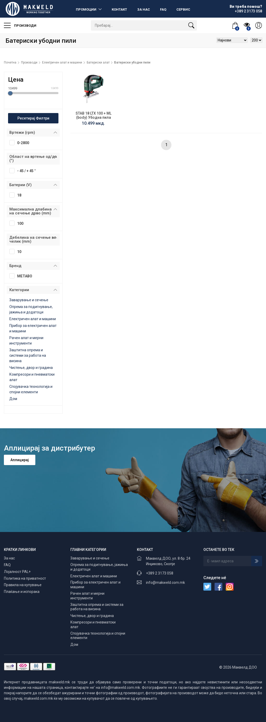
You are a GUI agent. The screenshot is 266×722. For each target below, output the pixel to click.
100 (18, 223)
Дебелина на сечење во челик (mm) (32, 239)
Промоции (86, 9)
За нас (143, 9)
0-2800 (20, 142)
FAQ (163, 9)
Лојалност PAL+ (17, 572)
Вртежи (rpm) (22, 132)
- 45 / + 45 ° (24, 170)
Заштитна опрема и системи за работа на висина (27, 355)
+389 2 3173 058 (159, 573)
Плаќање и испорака (21, 592)
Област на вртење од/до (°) (33, 158)
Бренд (15, 265)
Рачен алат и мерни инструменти (87, 595)
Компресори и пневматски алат (93, 624)
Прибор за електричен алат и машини (95, 584)
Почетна (10, 62)
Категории (19, 290)
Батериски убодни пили (132, 62)
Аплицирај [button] (19, 460)
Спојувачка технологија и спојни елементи (97, 635)
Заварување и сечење (28, 300)
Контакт (119, 9)
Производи (20, 25)
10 (17, 251)
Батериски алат (98, 62)
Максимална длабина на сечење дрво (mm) (30, 211)
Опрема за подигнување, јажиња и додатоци (99, 567)
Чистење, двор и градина (31, 368)
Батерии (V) (20, 185)
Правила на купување (23, 585)
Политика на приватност (25, 578)
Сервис (183, 9)
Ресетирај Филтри (33, 118)
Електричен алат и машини (62, 62)
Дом (13, 399)
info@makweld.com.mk (165, 582)
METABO (22, 275)
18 (17, 195)
